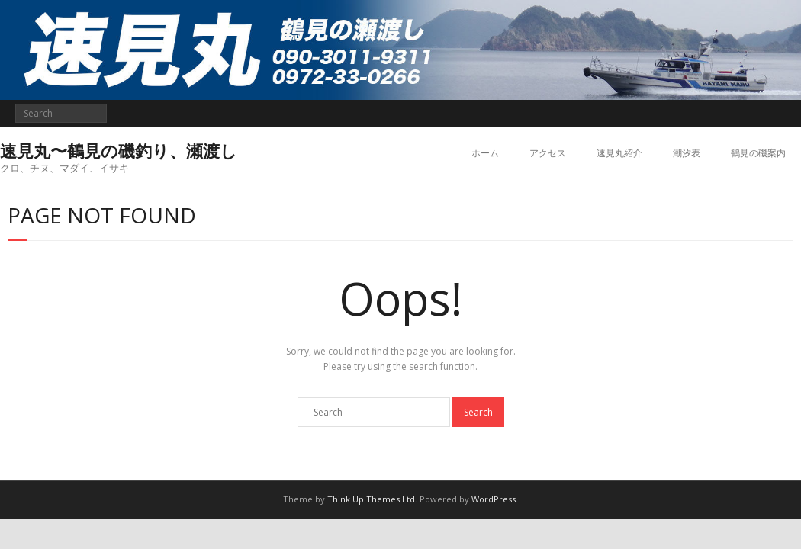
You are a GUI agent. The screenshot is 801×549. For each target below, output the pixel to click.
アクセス (547, 152)
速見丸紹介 (619, 152)
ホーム (485, 152)
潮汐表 (686, 152)
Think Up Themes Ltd (371, 499)
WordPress (493, 499)
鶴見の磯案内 (758, 152)
